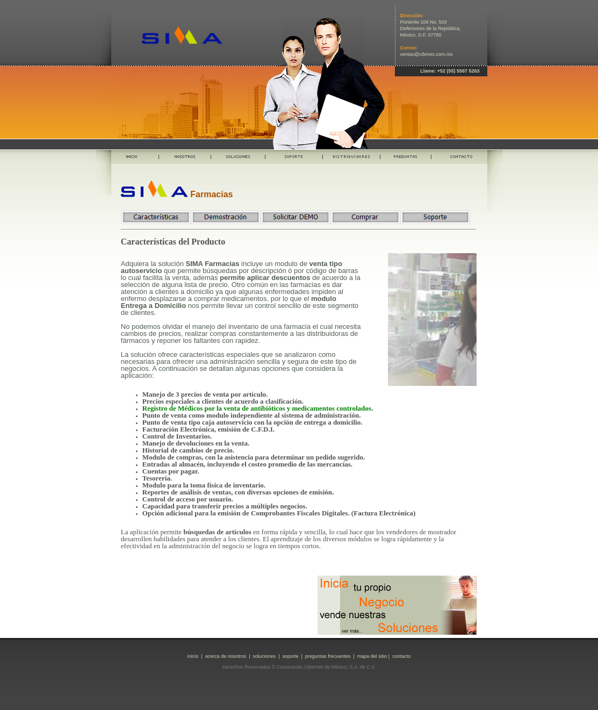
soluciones (264, 656)
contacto (401, 656)
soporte (290, 656)
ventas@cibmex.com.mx (426, 54)
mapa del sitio (372, 656)
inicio (193, 656)
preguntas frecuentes (328, 656)
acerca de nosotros (226, 656)
